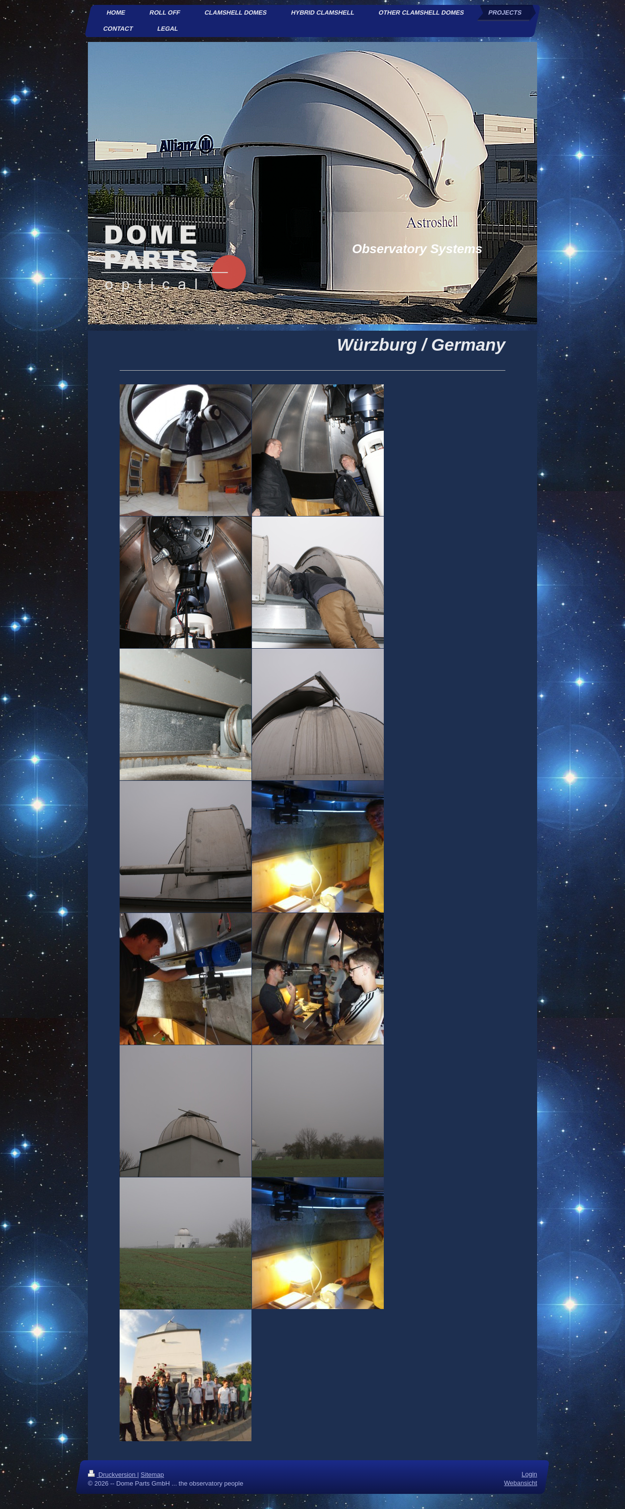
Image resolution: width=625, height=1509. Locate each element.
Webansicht (520, 1483)
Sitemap (152, 1474)
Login (529, 1474)
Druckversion (112, 1474)
